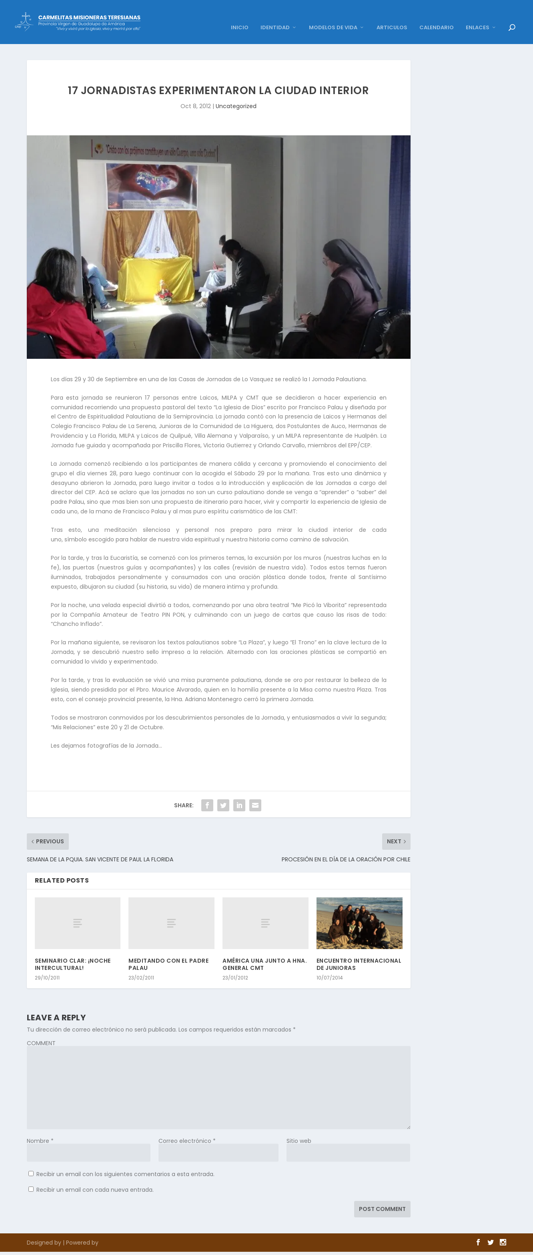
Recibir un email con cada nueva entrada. (95, 1178)
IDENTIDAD (275, 15)
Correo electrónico (187, 1129)
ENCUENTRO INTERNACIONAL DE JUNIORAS (359, 952)
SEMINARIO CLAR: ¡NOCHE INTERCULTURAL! (73, 952)
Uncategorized (236, 94)
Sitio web (299, 1129)
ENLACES (477, 15)
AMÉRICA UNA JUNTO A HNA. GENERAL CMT (264, 952)
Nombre (40, 1129)
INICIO (239, 15)
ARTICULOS (392, 15)
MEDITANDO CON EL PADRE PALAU (168, 952)
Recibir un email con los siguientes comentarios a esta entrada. (125, 1162)
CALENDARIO (436, 15)
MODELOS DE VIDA (333, 15)
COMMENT (41, 1031)
